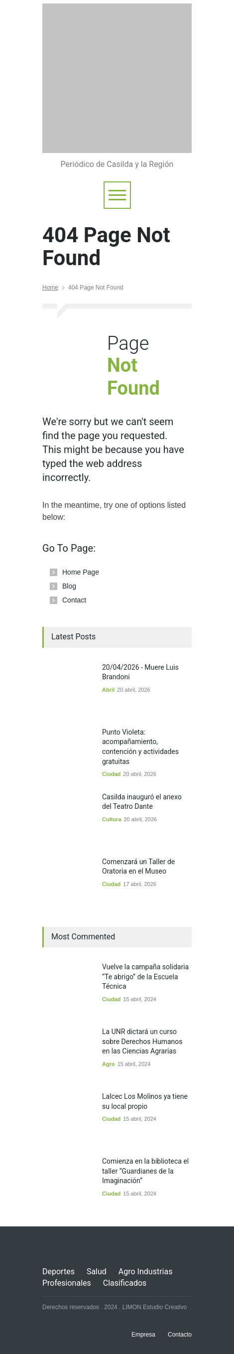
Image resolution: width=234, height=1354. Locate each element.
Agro (108, 1064)
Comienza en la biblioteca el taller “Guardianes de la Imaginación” (145, 1171)
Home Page (80, 572)
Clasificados (125, 1283)
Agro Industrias (145, 1271)
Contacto (180, 1334)
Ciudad (111, 774)
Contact (74, 600)
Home (50, 287)
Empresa (143, 1334)
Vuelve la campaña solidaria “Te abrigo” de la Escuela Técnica (145, 976)
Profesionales (66, 1283)
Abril (108, 690)
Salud (97, 1271)
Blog (69, 586)
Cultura (111, 819)
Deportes (58, 1271)
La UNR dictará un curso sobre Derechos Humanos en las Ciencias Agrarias (142, 1041)
